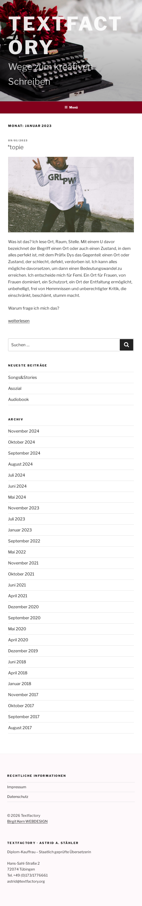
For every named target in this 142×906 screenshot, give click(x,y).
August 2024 (20, 464)
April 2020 (18, 639)
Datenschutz (17, 797)
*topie (16, 147)
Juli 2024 (16, 475)
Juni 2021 (17, 585)
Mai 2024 (17, 497)
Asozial (14, 388)
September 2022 (24, 541)
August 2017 (20, 727)
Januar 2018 (19, 683)
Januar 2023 (20, 530)
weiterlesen (19, 320)
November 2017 (23, 694)
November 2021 (23, 563)
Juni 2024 (17, 486)
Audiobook (18, 399)
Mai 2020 (17, 628)
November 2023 (23, 508)
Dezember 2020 (23, 606)
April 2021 (17, 595)
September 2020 (24, 617)
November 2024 (23, 431)
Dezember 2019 (23, 650)
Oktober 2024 (21, 442)
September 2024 (24, 453)
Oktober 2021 (21, 574)
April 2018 (17, 673)
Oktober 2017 (21, 705)
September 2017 (24, 716)
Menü (71, 107)
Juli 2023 (16, 519)
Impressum (16, 787)
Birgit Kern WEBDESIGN (27, 821)
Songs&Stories (22, 377)
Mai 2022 (17, 552)
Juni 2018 (17, 662)
